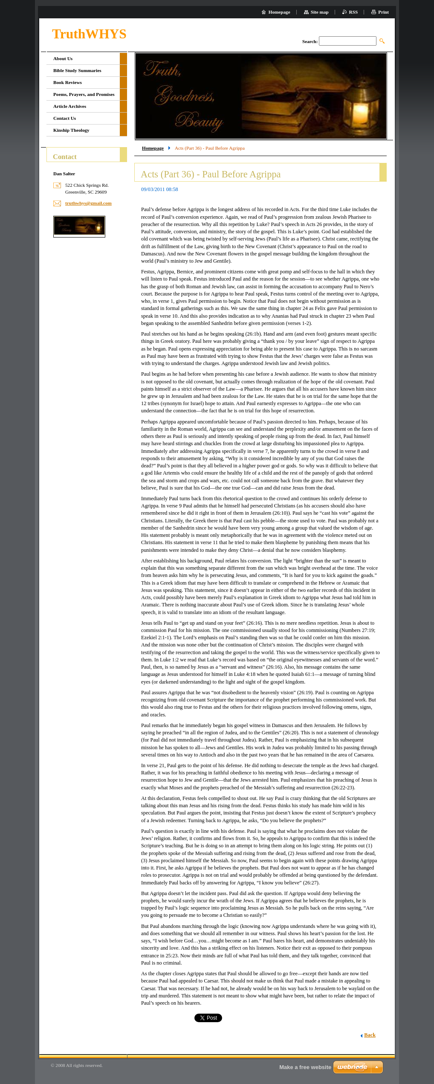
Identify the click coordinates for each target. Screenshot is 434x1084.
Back (370, 1035)
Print (383, 11)
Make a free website (305, 1067)
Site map (320, 11)
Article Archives (69, 106)
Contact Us (64, 118)
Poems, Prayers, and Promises (84, 94)
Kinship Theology (71, 130)
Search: (310, 41)
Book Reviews (67, 82)
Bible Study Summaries (77, 70)
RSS (353, 11)
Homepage (153, 148)
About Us (62, 58)
